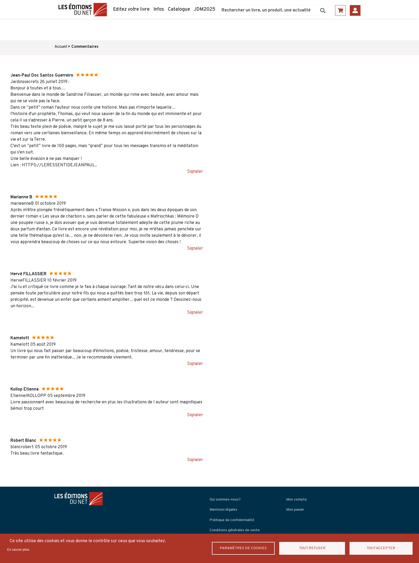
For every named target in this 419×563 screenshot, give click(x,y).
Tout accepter (380, 548)
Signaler (195, 171)
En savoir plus (18, 550)
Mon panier (295, 509)
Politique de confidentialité (232, 520)
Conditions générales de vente (235, 530)
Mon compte (296, 499)
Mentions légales (223, 509)
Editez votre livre (131, 9)
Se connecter (355, 10)
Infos (158, 9)
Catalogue (179, 9)
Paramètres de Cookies (243, 548)
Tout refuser (312, 548)
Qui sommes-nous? (225, 499)
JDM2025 (204, 9)
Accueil (61, 46)
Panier (340, 10)
